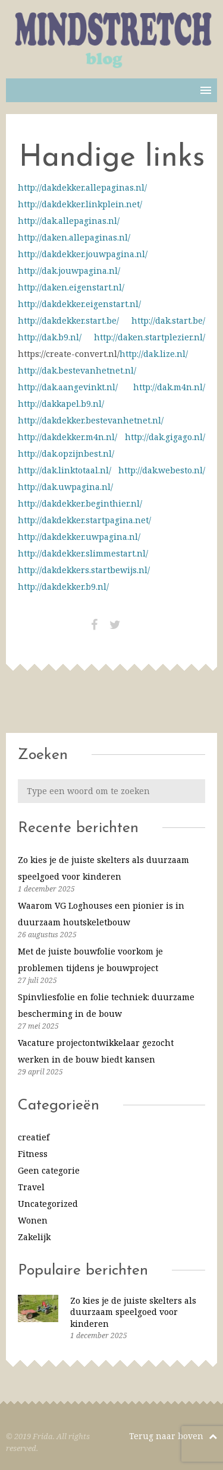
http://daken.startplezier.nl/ (149, 337)
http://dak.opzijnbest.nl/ (66, 453)
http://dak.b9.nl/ (49, 337)
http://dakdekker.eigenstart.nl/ (79, 303)
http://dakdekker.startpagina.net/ (84, 520)
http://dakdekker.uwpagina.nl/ (79, 536)
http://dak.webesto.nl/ (161, 470)
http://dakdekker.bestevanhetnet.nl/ (91, 420)
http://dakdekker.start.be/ (68, 320)
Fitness (33, 1153)
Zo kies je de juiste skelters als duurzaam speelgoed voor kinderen (133, 1312)
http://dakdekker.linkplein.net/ (80, 204)
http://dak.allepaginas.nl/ (69, 220)
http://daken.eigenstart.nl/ (71, 287)
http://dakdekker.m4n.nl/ (67, 436)
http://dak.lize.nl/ (154, 353)
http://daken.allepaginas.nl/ (74, 237)
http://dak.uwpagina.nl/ (65, 486)
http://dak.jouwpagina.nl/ (69, 270)
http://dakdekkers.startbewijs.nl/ (84, 570)
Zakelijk (34, 1237)
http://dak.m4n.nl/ (169, 387)
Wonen (33, 1220)
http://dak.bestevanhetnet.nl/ (77, 370)
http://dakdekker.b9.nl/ (63, 586)
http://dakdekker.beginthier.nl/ (80, 503)
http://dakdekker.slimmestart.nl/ (83, 553)
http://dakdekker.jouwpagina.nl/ (82, 254)
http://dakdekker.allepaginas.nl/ (82, 187)
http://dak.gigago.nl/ (165, 436)
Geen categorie (49, 1170)
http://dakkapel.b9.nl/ (61, 403)
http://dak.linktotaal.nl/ (64, 470)
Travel (31, 1187)
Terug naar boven (173, 1435)
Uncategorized (48, 1203)
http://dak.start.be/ (168, 320)
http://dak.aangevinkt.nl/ (68, 387)
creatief (33, 1137)
